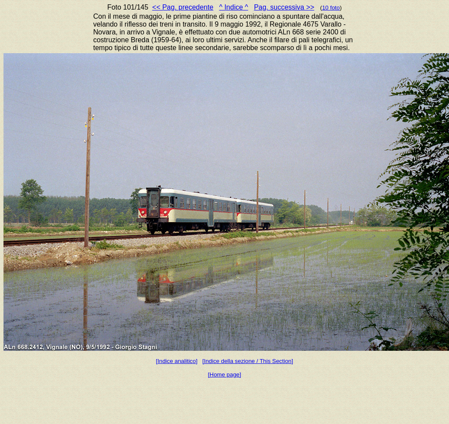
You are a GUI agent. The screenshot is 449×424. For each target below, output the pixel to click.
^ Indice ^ (233, 7)
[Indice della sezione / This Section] (247, 361)
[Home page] (224, 374)
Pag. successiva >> (284, 7)
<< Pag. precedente (183, 7)
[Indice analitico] (177, 361)
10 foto (331, 7)
